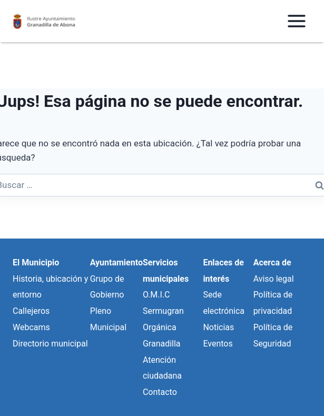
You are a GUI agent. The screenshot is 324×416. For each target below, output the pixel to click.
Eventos (217, 344)
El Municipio (36, 262)
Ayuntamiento (116, 262)
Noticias (218, 327)
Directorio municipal (50, 344)
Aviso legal (273, 279)
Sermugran (163, 311)
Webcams (31, 327)
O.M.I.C (156, 295)
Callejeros (31, 311)
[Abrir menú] (296, 20)
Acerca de (272, 262)
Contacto (160, 392)
